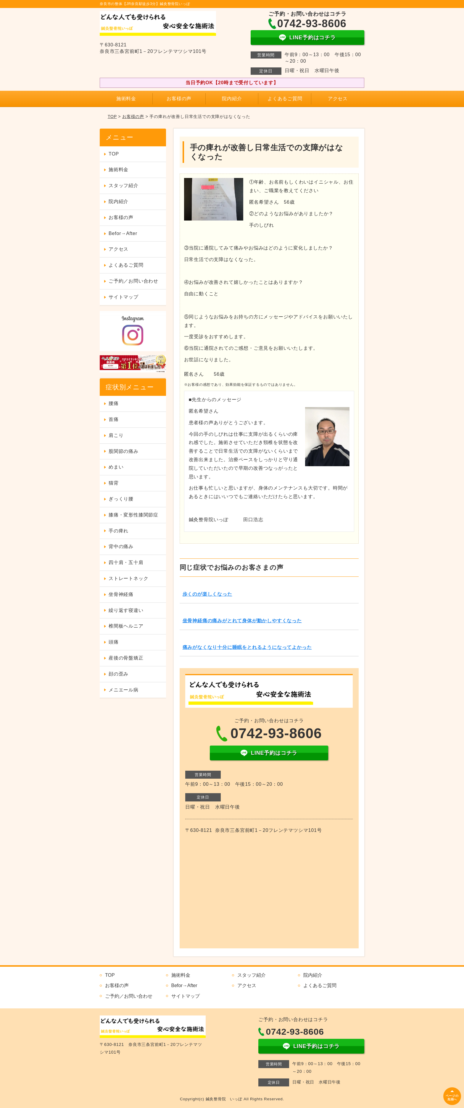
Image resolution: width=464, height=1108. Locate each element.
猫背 (114, 482)
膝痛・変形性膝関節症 (133, 514)
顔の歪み (118, 673)
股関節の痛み (123, 451)
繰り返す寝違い (126, 610)
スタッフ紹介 (123, 185)
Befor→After (123, 233)
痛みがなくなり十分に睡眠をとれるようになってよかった (247, 647)
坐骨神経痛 (121, 594)
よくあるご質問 (285, 98)
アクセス (338, 98)
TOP (112, 116)
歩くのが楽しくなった (207, 594)
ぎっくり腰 (121, 498)
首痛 (114, 419)
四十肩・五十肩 (126, 562)
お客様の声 (179, 98)
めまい (116, 466)
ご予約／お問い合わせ (133, 281)
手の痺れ (118, 530)
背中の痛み (121, 546)
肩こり (116, 435)
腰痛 (114, 403)
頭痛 (114, 641)
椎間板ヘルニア (126, 625)
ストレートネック (128, 578)
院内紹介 (232, 98)
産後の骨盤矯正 (126, 657)
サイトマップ (123, 296)
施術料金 (126, 98)
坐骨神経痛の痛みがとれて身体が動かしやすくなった (242, 620)
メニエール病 (123, 689)
